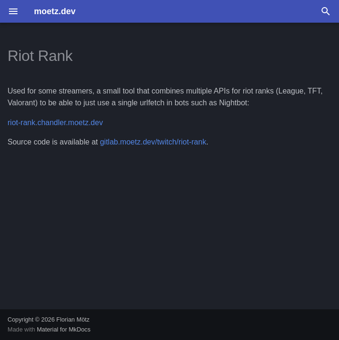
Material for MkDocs (64, 329)
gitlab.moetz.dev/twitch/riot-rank (153, 142)
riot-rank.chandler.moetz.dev (55, 123)
